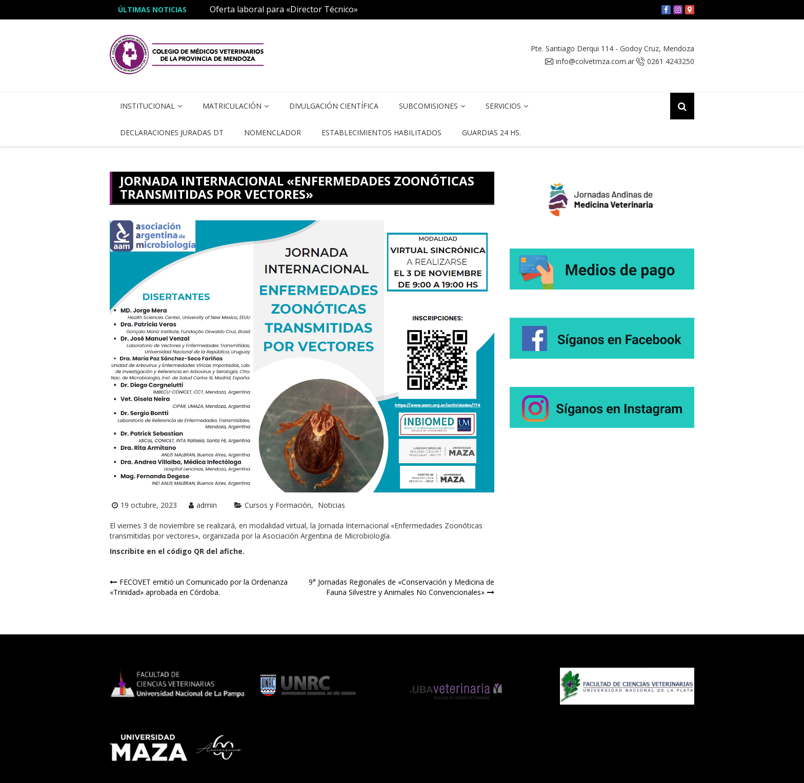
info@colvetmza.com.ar (595, 61)
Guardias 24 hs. (491, 132)
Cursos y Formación (278, 505)
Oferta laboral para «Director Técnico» (284, 9)
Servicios (503, 106)
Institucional (147, 106)
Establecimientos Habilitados (381, 132)
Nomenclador (272, 132)
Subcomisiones (428, 106)
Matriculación (232, 106)
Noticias (331, 505)
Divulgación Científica (333, 106)
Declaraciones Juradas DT (172, 132)
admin (206, 505)
